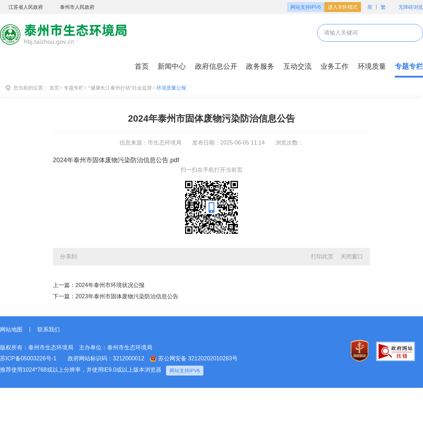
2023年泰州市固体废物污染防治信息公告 (126, 296)
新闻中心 (172, 66)
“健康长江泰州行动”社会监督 (120, 88)
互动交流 (297, 66)
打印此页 (322, 257)
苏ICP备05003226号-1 (28, 358)
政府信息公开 (216, 66)
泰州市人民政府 (72, 7)
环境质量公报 (171, 88)
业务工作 (334, 66)
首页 (142, 66)
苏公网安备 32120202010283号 (194, 358)
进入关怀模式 (342, 7)
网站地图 (11, 329)
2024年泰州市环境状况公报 (110, 285)
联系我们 (48, 329)
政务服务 (260, 66)
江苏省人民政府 (21, 7)
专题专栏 (409, 66)
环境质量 (372, 66)
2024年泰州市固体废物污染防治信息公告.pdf (116, 160)
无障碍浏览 (407, 7)
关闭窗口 (352, 257)
